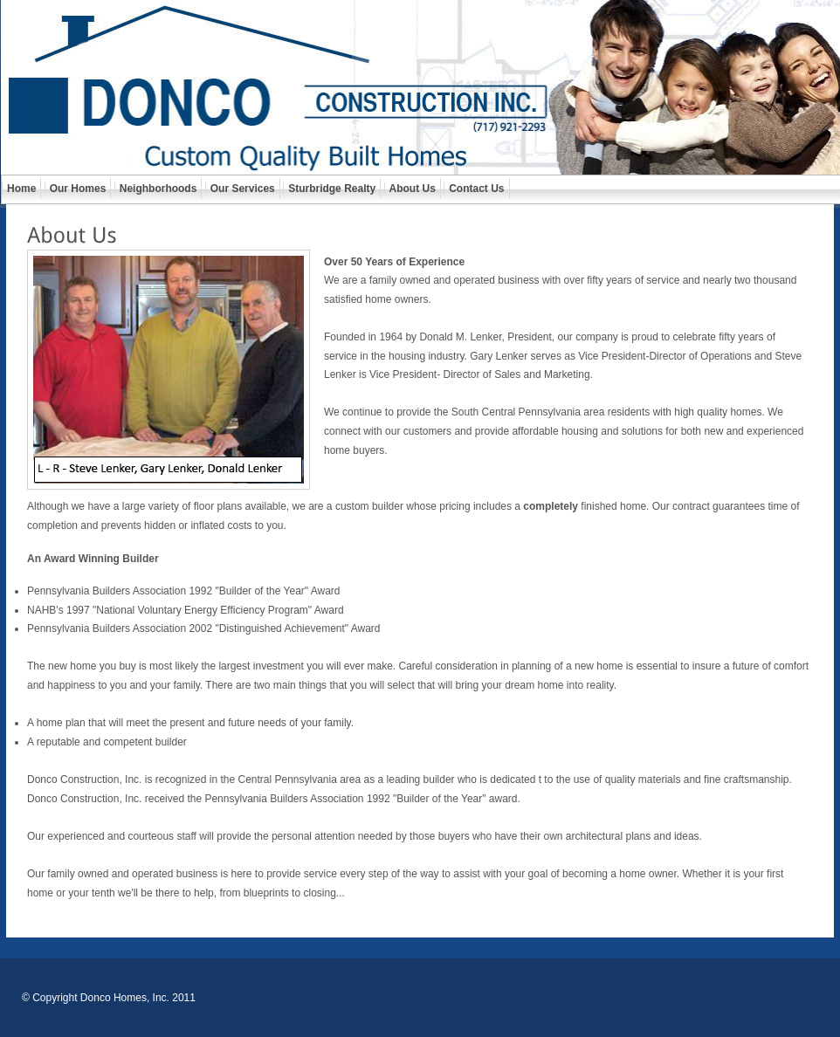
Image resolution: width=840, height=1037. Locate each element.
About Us (412, 188)
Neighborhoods (158, 188)
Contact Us (476, 188)
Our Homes (78, 188)
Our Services (242, 188)
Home (21, 188)
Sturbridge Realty (331, 188)
